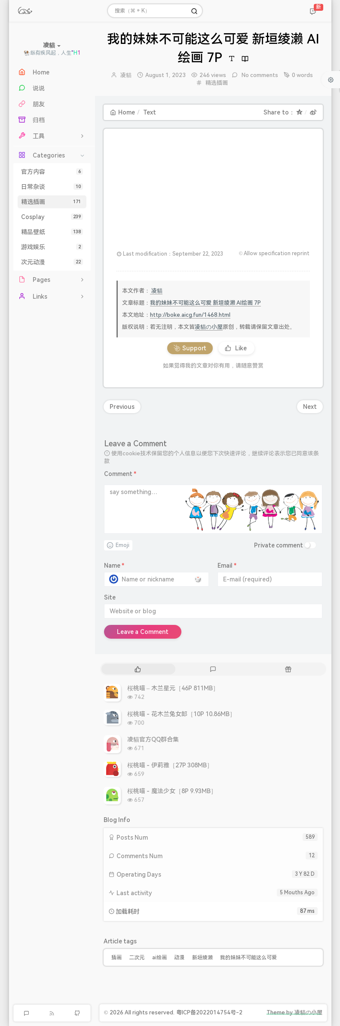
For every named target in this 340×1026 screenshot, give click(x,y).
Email (227, 565)
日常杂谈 (52, 186)
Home (122, 112)
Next (310, 406)
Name (114, 565)
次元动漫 (52, 262)
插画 (116, 958)
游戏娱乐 (52, 247)
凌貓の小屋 (209, 327)
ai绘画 (159, 958)
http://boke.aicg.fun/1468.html (190, 315)
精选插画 (52, 201)
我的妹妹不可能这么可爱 (248, 958)
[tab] (138, 669)
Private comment (278, 545)
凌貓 (126, 75)
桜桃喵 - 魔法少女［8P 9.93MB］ (172, 791)
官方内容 (52, 171)
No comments (259, 75)
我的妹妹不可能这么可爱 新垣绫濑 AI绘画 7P (205, 303)
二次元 (136, 958)
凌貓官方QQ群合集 (153, 739)
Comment (120, 473)
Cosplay (52, 216)
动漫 (179, 958)
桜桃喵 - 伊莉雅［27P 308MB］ (170, 765)
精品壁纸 (52, 232)
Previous (122, 406)
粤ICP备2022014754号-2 (209, 1012)
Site (110, 597)
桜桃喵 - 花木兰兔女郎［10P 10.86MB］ (181, 714)
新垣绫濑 (202, 958)
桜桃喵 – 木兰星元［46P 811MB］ (173, 688)
